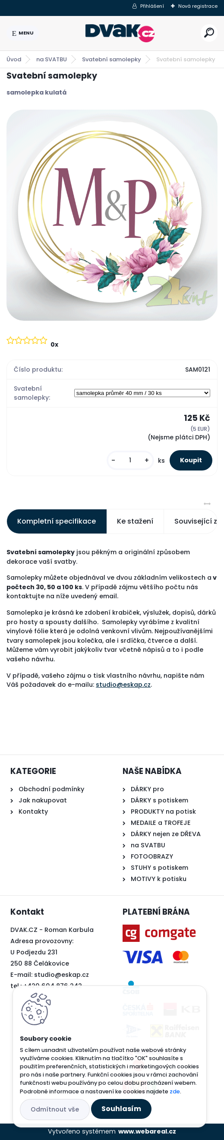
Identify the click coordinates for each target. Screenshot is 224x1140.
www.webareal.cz (147, 1131)
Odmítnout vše (55, 1109)
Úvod (13, 59)
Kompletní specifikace (56, 521)
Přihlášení (152, 6)
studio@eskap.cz (123, 684)
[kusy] (130, 460)
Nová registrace (198, 6)
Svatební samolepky (111, 59)
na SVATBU (51, 59)
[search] (209, 32)
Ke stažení (135, 521)
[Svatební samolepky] (112, 215)
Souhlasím (121, 1109)
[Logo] (120, 33)
